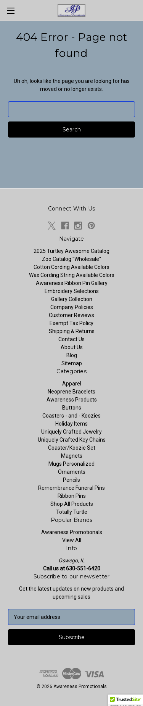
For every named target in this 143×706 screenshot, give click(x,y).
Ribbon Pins (72, 496)
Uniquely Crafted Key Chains (72, 440)
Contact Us (71, 339)
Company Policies (71, 307)
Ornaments (71, 472)
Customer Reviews (71, 315)
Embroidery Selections (72, 291)
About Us (72, 347)
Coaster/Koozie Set (71, 448)
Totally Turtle (71, 512)
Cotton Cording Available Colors (71, 267)
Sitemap (71, 363)
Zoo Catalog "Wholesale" (71, 259)
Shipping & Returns (72, 331)
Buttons (71, 408)
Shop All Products (71, 504)
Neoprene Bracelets (71, 392)
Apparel (71, 384)
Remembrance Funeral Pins (71, 488)
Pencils (71, 480)
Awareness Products (72, 400)
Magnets (71, 456)
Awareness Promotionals (71, 532)
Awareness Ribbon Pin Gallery (72, 283)
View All (71, 540)
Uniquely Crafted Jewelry (71, 432)
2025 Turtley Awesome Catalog (71, 251)
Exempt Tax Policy (71, 323)
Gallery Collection (71, 299)
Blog (71, 355)
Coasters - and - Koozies (71, 416)
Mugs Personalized (71, 464)
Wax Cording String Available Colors (71, 275)
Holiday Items (71, 424)
